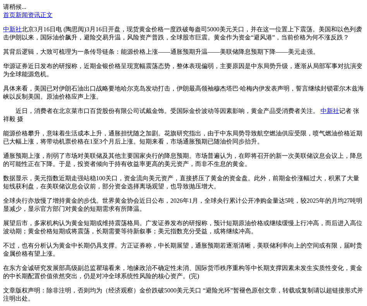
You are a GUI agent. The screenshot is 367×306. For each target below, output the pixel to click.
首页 (9, 15)
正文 (46, 15)
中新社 (12, 29)
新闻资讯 (27, 15)
